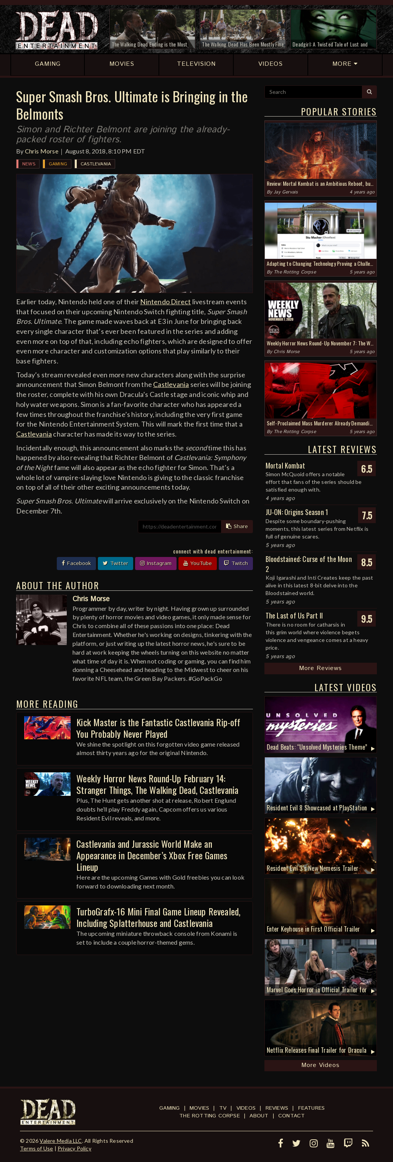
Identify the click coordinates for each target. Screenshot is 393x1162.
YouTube (197, 563)
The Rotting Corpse (295, 272)
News (28, 164)
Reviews (277, 1108)
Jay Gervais (286, 192)
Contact (291, 1116)
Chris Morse (41, 151)
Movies (199, 1108)
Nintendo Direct (165, 301)
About (258, 1116)
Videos (246, 1108)
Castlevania (96, 164)
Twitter (115, 563)
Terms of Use (36, 1148)
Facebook (76, 563)
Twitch (236, 563)
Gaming (58, 164)
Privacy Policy (74, 1148)
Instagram (156, 563)
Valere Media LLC (61, 1140)
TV (222, 1108)
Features (311, 1108)
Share (237, 526)
